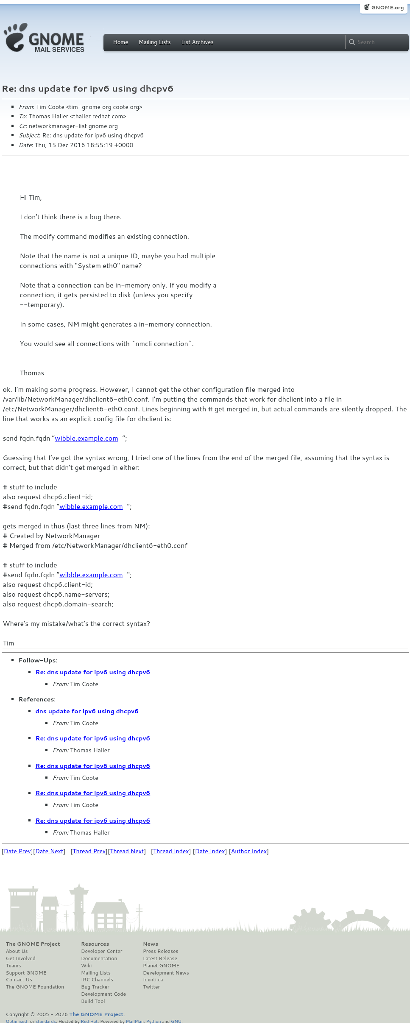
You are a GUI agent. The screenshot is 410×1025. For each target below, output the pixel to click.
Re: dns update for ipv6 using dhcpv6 (93, 672)
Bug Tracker (95, 986)
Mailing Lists (155, 42)
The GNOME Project (33, 944)
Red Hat (89, 1021)
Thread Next (127, 851)
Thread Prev (89, 851)
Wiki (86, 965)
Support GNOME (26, 972)
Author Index (249, 851)
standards (46, 1021)
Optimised (16, 1021)
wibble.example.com (86, 438)
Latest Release (160, 958)
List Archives (197, 42)
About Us (17, 951)
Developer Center (101, 951)
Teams (13, 965)
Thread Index (171, 851)
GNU (176, 1021)
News (150, 944)
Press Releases (160, 951)
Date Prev (17, 851)
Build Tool (93, 1001)
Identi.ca (153, 979)
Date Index (210, 851)
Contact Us (19, 979)
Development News (166, 972)
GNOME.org (387, 7)
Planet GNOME (161, 965)
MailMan (135, 1021)
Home (120, 42)
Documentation (99, 958)
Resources (95, 944)
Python (153, 1021)
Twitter (151, 986)
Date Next (49, 851)
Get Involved (21, 958)
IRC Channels (97, 979)
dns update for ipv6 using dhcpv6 (87, 711)
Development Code (103, 994)
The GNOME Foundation (35, 986)
